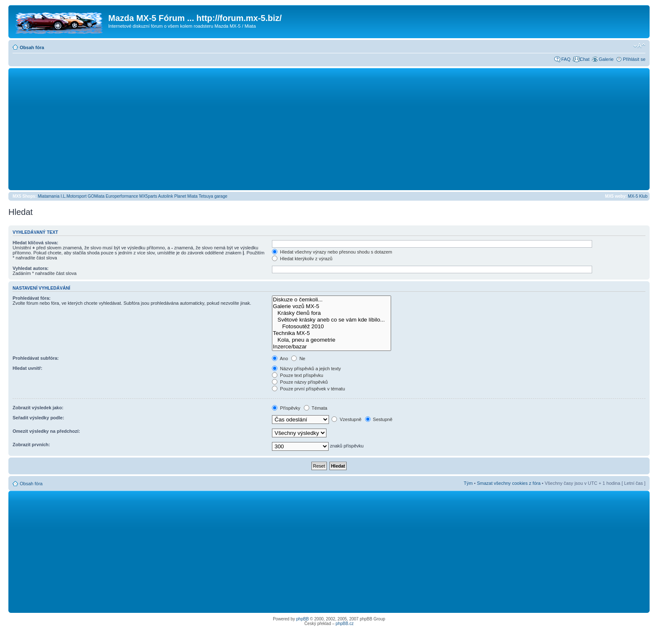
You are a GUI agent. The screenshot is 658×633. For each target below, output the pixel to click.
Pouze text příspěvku (297, 375)
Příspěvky (286, 408)
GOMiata (96, 196)
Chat (584, 59)
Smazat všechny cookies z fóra (508, 483)
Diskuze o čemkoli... (331, 299)
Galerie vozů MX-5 (331, 306)
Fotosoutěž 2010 (331, 326)
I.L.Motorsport (74, 196)
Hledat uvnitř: (27, 368)
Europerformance (122, 196)
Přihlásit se (634, 59)
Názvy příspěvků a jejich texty (306, 368)
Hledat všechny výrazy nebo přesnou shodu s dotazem (332, 251)
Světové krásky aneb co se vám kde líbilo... (331, 319)
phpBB (302, 619)
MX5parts (148, 196)
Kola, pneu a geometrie (331, 340)
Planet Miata (186, 196)
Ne (298, 358)
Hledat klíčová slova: (35, 242)
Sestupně (379, 419)
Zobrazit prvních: (31, 444)
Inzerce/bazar (331, 346)
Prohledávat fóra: (31, 298)
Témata (315, 408)
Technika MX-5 (331, 333)
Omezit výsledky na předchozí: (46, 431)
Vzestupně (346, 419)
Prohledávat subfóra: (36, 358)
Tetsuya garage (212, 196)
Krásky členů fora (331, 313)
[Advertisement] (329, 129)
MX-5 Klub (638, 196)
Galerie (606, 59)
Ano (280, 358)
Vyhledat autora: (31, 268)
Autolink (165, 196)
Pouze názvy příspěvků (300, 382)
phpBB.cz (345, 623)
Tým (468, 483)
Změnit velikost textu (639, 46)
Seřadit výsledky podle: (38, 417)
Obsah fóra (32, 47)
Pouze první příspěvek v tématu (308, 388)
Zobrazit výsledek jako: (38, 407)
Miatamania (49, 196)
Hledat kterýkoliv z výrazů (302, 258)
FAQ (565, 59)
